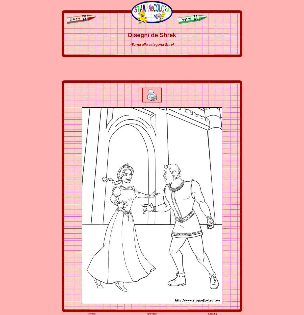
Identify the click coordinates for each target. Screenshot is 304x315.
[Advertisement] (152, 69)
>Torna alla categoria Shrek (152, 45)
